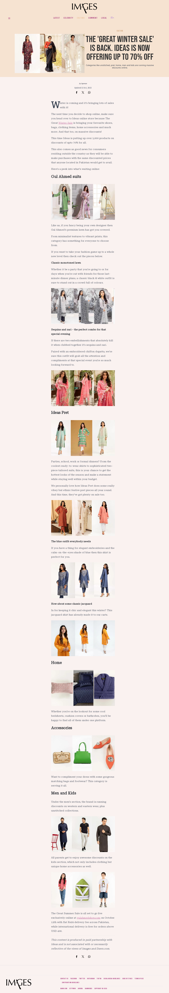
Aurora (80, 988)
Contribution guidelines (70, 982)
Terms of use (139, 979)
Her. (112, 18)
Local (104, 18)
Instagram (90, 979)
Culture (81, 18)
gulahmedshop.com (88, 917)
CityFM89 (72, 988)
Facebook (73, 979)
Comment (93, 18)
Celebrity (68, 18)
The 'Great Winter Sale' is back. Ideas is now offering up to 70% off (120, 48)
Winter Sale (65, 122)
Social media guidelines (112, 979)
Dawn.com (63, 988)
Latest (56, 18)
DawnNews (88, 988)
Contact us (64, 979)
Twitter (82, 979)
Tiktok (99, 979)
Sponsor (84, 84)
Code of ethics (127, 979)
